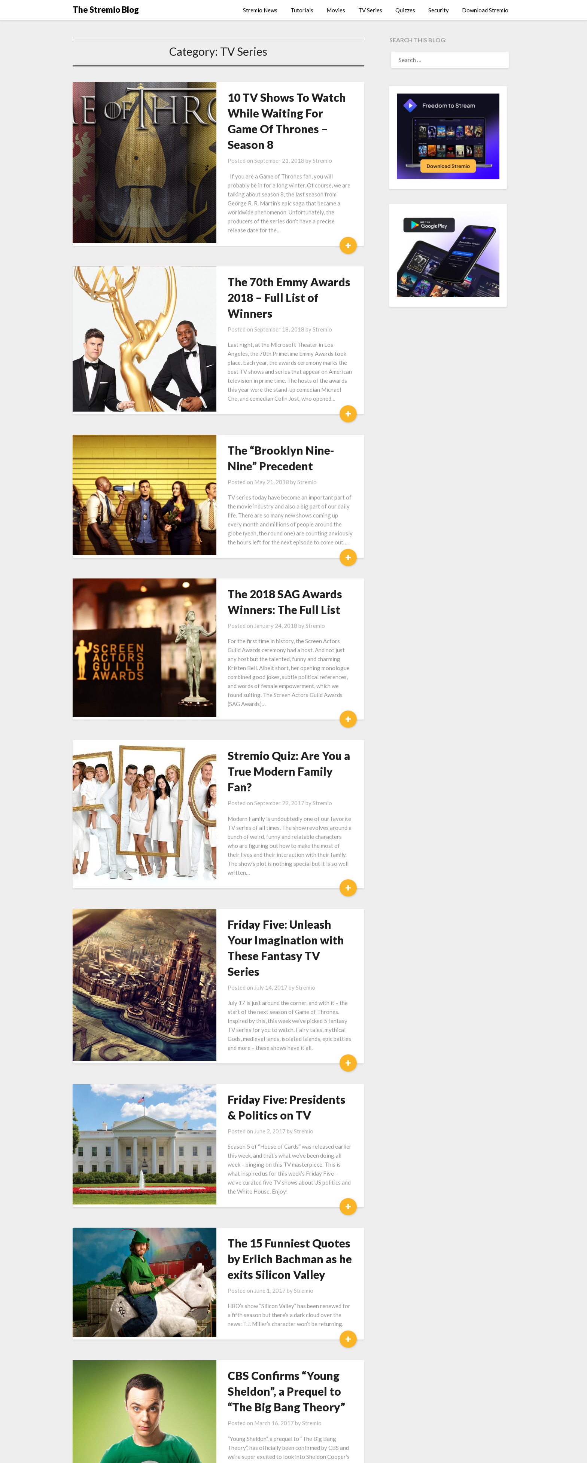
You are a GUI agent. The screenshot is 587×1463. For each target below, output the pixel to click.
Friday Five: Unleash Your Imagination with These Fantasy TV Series (266, 829)
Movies (335, 10)
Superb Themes (351, 1452)
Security (438, 10)
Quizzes (405, 10)
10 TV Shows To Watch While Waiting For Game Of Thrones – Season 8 (277, 113)
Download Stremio (485, 10)
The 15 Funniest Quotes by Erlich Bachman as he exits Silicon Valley (269, 1115)
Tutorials (302, 10)
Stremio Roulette (246, 1364)
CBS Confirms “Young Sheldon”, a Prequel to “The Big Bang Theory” (271, 1247)
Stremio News (260, 10)
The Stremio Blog (106, 9)
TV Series (370, 10)
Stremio (295, 144)
